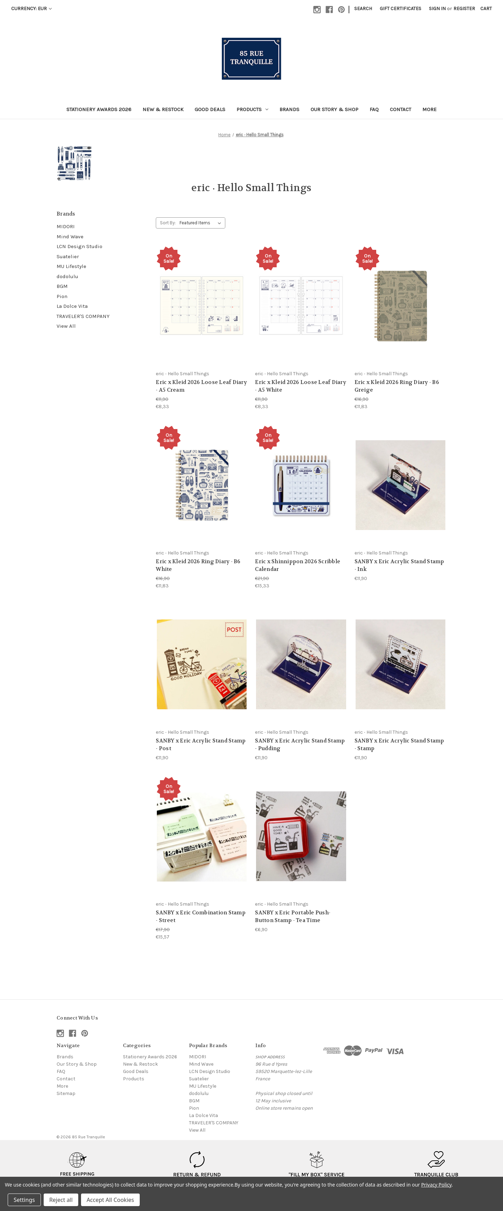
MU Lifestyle (71, 266)
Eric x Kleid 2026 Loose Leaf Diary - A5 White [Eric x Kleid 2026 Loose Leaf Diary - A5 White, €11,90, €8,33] (300, 386)
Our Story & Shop (334, 109)
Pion (62, 296)
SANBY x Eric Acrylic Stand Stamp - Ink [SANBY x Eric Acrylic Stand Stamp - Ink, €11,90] (399, 565)
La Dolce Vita (72, 306)
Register (464, 9)
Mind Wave (70, 236)
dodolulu (67, 276)
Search (363, 9)
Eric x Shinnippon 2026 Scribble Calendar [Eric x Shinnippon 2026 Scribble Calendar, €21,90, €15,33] (297, 565)
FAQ (374, 109)
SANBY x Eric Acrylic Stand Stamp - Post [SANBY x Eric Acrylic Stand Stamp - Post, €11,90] (201, 744)
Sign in (437, 9)
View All (66, 326)
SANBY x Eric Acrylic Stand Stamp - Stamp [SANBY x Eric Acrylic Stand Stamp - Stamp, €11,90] (399, 744)
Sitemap (66, 1093)
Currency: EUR (31, 9)
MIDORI (66, 226)
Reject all (61, 1200)
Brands (289, 109)
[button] (77, 1168)
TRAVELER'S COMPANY (83, 316)
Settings (24, 1200)
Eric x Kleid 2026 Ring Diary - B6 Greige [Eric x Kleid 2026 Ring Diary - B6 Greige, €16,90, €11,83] (397, 386)
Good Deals (210, 109)
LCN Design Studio (79, 246)
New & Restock (163, 109)
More (429, 109)
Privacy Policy (436, 1184)
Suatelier (68, 256)
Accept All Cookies (110, 1200)
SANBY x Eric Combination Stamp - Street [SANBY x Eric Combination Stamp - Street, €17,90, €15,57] (201, 916)
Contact (400, 109)
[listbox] (201, 223)
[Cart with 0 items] (486, 8)
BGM (62, 286)
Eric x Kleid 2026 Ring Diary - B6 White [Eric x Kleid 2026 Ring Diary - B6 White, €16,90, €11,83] (198, 565)
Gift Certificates (400, 9)
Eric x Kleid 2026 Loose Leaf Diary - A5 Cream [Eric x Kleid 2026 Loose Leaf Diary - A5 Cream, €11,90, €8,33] (201, 386)
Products (252, 109)
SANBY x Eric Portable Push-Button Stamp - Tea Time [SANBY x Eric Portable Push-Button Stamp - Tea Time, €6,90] (292, 916)
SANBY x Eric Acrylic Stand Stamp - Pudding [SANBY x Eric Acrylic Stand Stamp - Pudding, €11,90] (300, 744)
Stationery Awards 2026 (98, 109)
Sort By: (168, 222)
